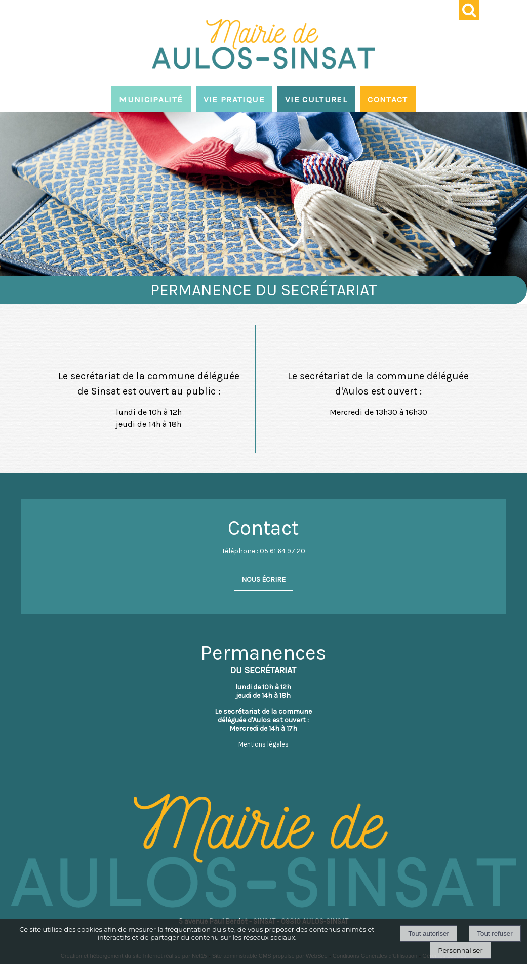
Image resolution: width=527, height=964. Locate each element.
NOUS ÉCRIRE (263, 579)
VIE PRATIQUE (234, 99)
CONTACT (388, 99)
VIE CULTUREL (316, 99)
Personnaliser (460, 950)
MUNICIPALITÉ (151, 99)
